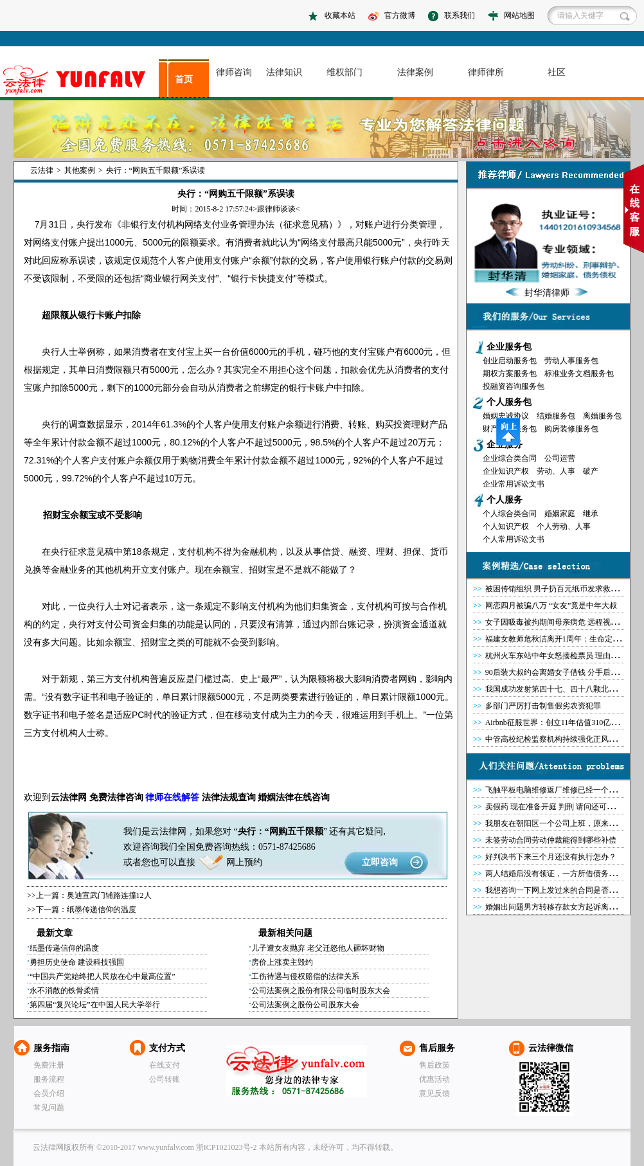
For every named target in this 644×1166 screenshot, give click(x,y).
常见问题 (48, 1107)
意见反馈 (434, 1093)
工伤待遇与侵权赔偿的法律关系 (305, 976)
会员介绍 (48, 1093)
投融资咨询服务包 (513, 386)
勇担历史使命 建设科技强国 (77, 962)
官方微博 (399, 15)
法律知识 (284, 72)
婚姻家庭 (559, 513)
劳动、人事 (556, 471)
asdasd (79, 80)
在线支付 (164, 1065)
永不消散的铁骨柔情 (64, 990)
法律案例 (415, 72)
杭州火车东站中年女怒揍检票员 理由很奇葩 (559, 655)
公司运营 (559, 458)
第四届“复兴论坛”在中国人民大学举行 (95, 1004)
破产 (590, 471)
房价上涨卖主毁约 (282, 962)
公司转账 (164, 1079)
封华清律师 (546, 293)
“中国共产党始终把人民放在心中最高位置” (102, 976)
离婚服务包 (602, 415)
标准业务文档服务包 (579, 373)
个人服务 (505, 500)
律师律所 (486, 72)
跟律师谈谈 (276, 208)
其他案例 (79, 170)
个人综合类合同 (510, 513)
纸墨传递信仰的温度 (101, 909)
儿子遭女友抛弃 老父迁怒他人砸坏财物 (317, 948)
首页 (184, 79)
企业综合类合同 (510, 458)
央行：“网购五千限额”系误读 (156, 170)
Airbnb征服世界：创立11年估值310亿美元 (556, 722)
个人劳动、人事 (564, 526)
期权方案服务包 (510, 373)
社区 (557, 72)
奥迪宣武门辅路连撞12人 (109, 895)
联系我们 (459, 15)
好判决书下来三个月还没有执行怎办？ (550, 856)
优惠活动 (434, 1079)
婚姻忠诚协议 (506, 415)
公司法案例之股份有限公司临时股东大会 (320, 990)
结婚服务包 (556, 415)
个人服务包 (509, 402)
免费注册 (48, 1065)
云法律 (41, 170)
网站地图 (519, 15)
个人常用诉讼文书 (513, 539)
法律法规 (220, 797)
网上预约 (244, 862)
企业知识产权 (506, 471)
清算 (285, 624)
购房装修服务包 (571, 428)
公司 (123, 624)
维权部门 (344, 72)
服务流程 (48, 1079)
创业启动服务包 (510, 360)
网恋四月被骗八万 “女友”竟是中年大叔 (551, 605)
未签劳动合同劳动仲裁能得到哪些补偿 (550, 840)
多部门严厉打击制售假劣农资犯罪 (543, 705)
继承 (590, 513)
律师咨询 (234, 72)
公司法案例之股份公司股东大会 (305, 1004)
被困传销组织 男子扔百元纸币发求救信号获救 (563, 588)
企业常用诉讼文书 (513, 484)
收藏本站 (340, 15)
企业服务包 (509, 347)
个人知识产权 (506, 526)
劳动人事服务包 (571, 360)
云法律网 (296, 1071)
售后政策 (434, 1065)
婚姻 (267, 797)
